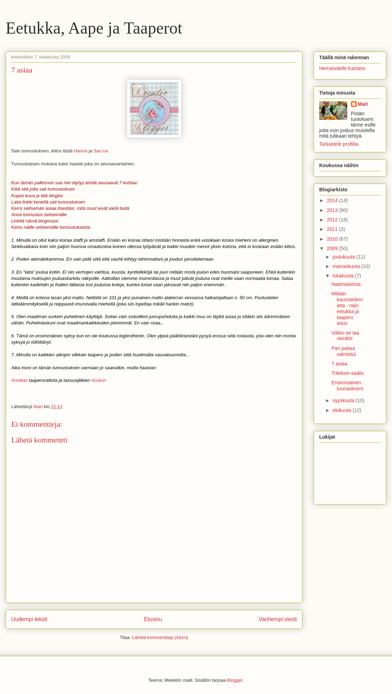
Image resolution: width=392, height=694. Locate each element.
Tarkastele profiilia (338, 144)
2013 (333, 210)
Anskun (98, 380)
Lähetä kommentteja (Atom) (160, 637)
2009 (333, 248)
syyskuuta (344, 400)
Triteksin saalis (347, 373)
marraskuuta (346, 266)
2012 (333, 219)
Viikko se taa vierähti (345, 336)
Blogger (235, 680)
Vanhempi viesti (278, 619)
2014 (333, 200)
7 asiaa (339, 363)
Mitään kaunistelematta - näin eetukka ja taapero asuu (347, 308)
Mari (363, 104)
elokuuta (342, 410)
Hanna (80, 150)
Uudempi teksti (29, 619)
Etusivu (153, 619)
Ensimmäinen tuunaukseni (347, 385)
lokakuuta (343, 276)
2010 (333, 239)
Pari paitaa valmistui (343, 351)
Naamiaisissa (345, 284)
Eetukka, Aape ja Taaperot (94, 28)
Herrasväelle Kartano (342, 68)
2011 (333, 229)
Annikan (19, 380)
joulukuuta (344, 257)
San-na (100, 150)
